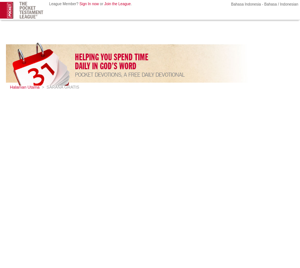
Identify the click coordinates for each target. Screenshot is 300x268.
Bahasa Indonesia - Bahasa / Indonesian (264, 4)
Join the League (117, 4)
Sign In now (89, 4)
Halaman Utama (25, 87)
